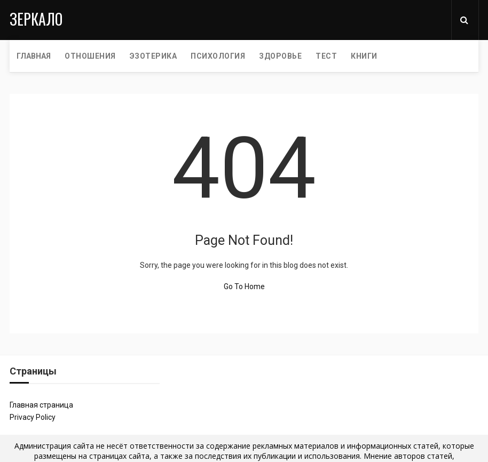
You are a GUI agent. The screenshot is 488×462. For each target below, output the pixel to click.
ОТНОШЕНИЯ (90, 56)
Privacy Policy (33, 417)
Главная (34, 56)
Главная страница (41, 405)
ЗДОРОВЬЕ (280, 56)
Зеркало (36, 19)
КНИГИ (364, 56)
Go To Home (244, 286)
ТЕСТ (326, 56)
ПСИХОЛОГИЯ (218, 56)
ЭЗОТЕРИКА (153, 56)
